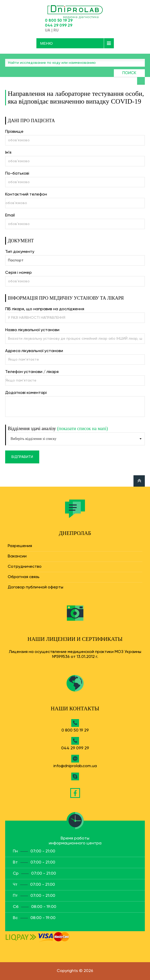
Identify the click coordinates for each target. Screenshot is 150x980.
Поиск (129, 73)
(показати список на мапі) (82, 428)
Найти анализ (141, 81)
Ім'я (8, 153)
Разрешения (20, 546)
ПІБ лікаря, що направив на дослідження (44, 309)
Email (10, 215)
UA (47, 30)
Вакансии (17, 556)
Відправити (22, 457)
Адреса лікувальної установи (34, 351)
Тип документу (19, 252)
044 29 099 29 (58, 25)
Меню (46, 43)
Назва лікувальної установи (32, 330)
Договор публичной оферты (35, 587)
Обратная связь (24, 577)
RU (56, 30)
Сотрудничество (25, 567)
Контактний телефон (26, 194)
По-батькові (17, 174)
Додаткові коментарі (26, 393)
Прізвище (14, 132)
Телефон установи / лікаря (32, 372)
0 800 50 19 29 (59, 20)
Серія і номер (18, 273)
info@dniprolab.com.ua (75, 766)
